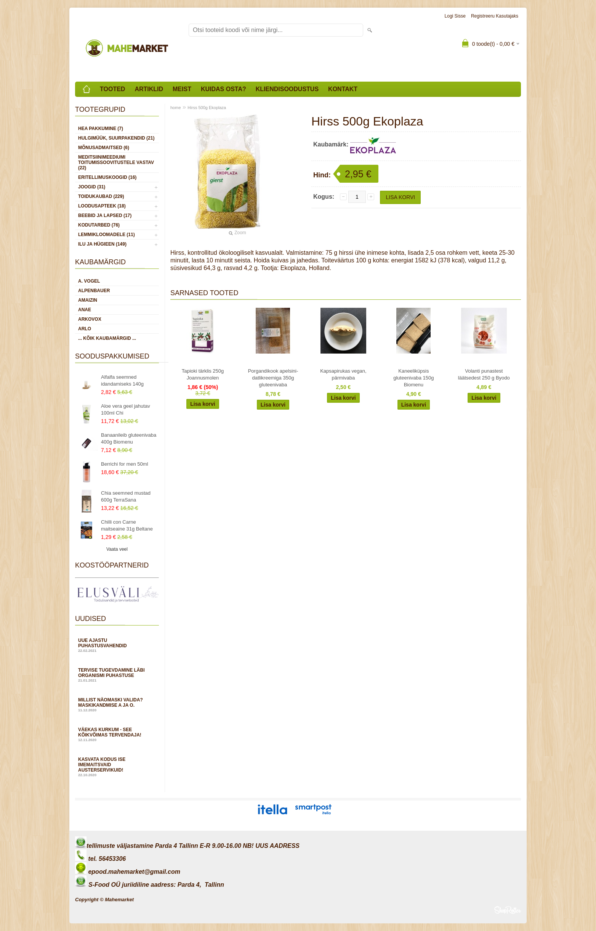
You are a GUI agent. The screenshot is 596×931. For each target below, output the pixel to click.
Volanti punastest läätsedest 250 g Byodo (484, 374)
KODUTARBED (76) (99, 225)
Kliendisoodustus (287, 89)
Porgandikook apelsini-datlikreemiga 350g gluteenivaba (273, 378)
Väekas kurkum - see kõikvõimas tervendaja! (117, 734)
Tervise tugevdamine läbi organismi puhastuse (117, 674)
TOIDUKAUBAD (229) (101, 196)
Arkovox (89, 319)
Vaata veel (117, 549)
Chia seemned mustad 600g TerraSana (126, 496)
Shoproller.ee (507, 910)
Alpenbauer (94, 290)
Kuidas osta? (223, 89)
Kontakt (342, 89)
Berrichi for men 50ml (124, 464)
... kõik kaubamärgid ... (107, 338)
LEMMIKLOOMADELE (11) (106, 234)
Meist (182, 89)
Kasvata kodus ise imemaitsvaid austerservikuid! (117, 767)
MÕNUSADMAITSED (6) (103, 147)
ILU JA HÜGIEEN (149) (102, 244)
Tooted (112, 89)
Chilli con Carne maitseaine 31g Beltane (127, 525)
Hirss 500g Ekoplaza (206, 107)
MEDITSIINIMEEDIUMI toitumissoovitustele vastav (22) (116, 162)
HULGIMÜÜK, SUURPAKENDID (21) (116, 138)
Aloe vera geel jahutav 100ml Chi (125, 409)
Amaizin (87, 300)
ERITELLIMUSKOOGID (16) (107, 177)
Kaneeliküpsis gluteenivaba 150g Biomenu (413, 378)
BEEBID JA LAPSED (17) (104, 215)
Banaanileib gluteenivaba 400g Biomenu (128, 438)
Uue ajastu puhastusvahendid (117, 645)
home (175, 107)
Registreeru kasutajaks (494, 16)
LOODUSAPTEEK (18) (102, 206)
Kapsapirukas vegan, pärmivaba (343, 374)
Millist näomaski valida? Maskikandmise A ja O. (117, 704)
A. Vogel (89, 281)
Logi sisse (455, 16)
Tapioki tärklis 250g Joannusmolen (203, 374)
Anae (84, 309)
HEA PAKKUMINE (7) (100, 128)
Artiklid (149, 89)
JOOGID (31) (91, 187)
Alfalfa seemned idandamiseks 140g (122, 380)
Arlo (84, 328)
